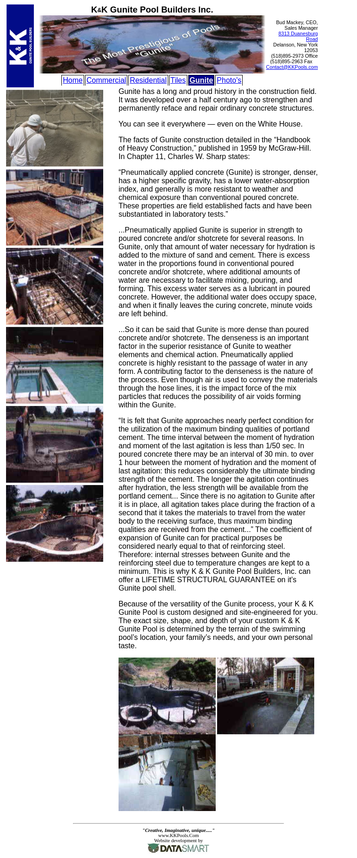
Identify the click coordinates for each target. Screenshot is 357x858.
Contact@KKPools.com (292, 67)
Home (73, 80)
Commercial (106, 80)
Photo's (229, 80)
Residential (148, 80)
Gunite (201, 80)
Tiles (178, 80)
